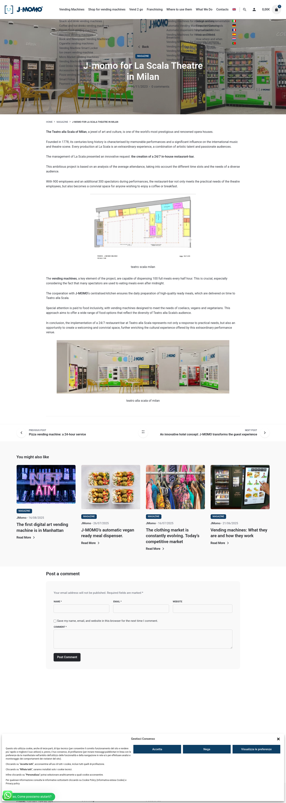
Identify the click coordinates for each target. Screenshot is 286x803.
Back (143, 47)
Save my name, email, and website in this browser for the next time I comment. (107, 621)
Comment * (60, 627)
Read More (26, 537)
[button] (278, 739)
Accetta (157, 749)
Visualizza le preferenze (256, 749)
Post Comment (67, 657)
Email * (117, 601)
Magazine (143, 56)
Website (177, 601)
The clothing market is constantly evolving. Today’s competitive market (173, 535)
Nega (206, 749)
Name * (58, 601)
